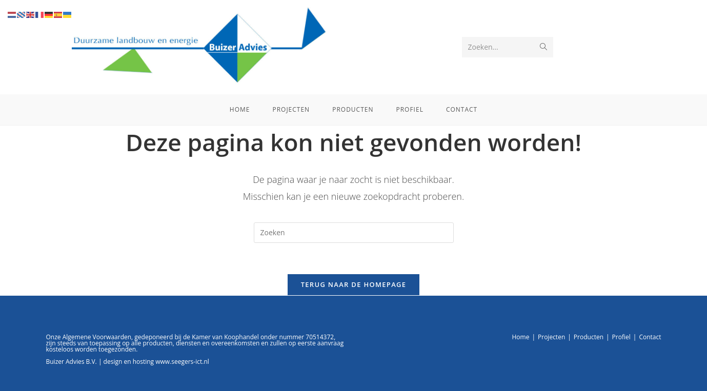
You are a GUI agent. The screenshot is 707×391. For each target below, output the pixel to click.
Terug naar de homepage (354, 284)
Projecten (551, 337)
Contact (650, 337)
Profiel (621, 337)
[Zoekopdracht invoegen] (354, 232)
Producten (588, 337)
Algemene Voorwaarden (97, 337)
